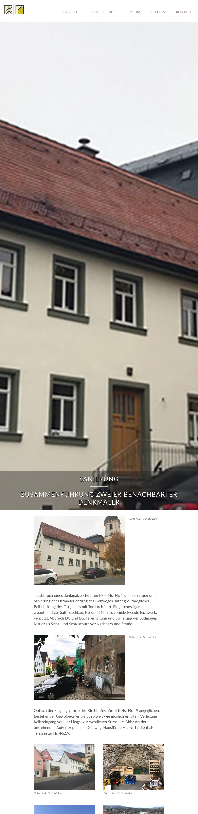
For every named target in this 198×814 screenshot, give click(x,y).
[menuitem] (71, 9)
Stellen (158, 12)
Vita (94, 12)
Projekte (71, 12)
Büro (113, 12)
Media (134, 12)
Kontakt (184, 12)
